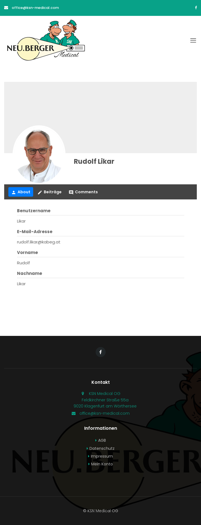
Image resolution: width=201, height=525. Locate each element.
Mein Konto (102, 464)
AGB (102, 440)
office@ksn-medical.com (35, 7)
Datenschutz (102, 448)
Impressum (102, 456)
